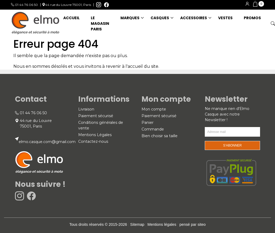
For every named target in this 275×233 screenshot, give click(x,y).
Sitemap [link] (137, 224)
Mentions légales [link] (161, 224)
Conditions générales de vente (100, 125)
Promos (252, 18)
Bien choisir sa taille (160, 135)
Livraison (86, 109)
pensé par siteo (192, 224)
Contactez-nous (93, 141)
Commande (153, 129)
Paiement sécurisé (95, 115)
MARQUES (129, 18)
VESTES (225, 18)
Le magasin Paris (100, 23)
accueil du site (143, 66)
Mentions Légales (95, 134)
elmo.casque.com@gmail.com (47, 141)
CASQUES (160, 18)
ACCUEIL (71, 18)
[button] (258, 4)
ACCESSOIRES (193, 18)
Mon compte (154, 109)
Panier (148, 122)
